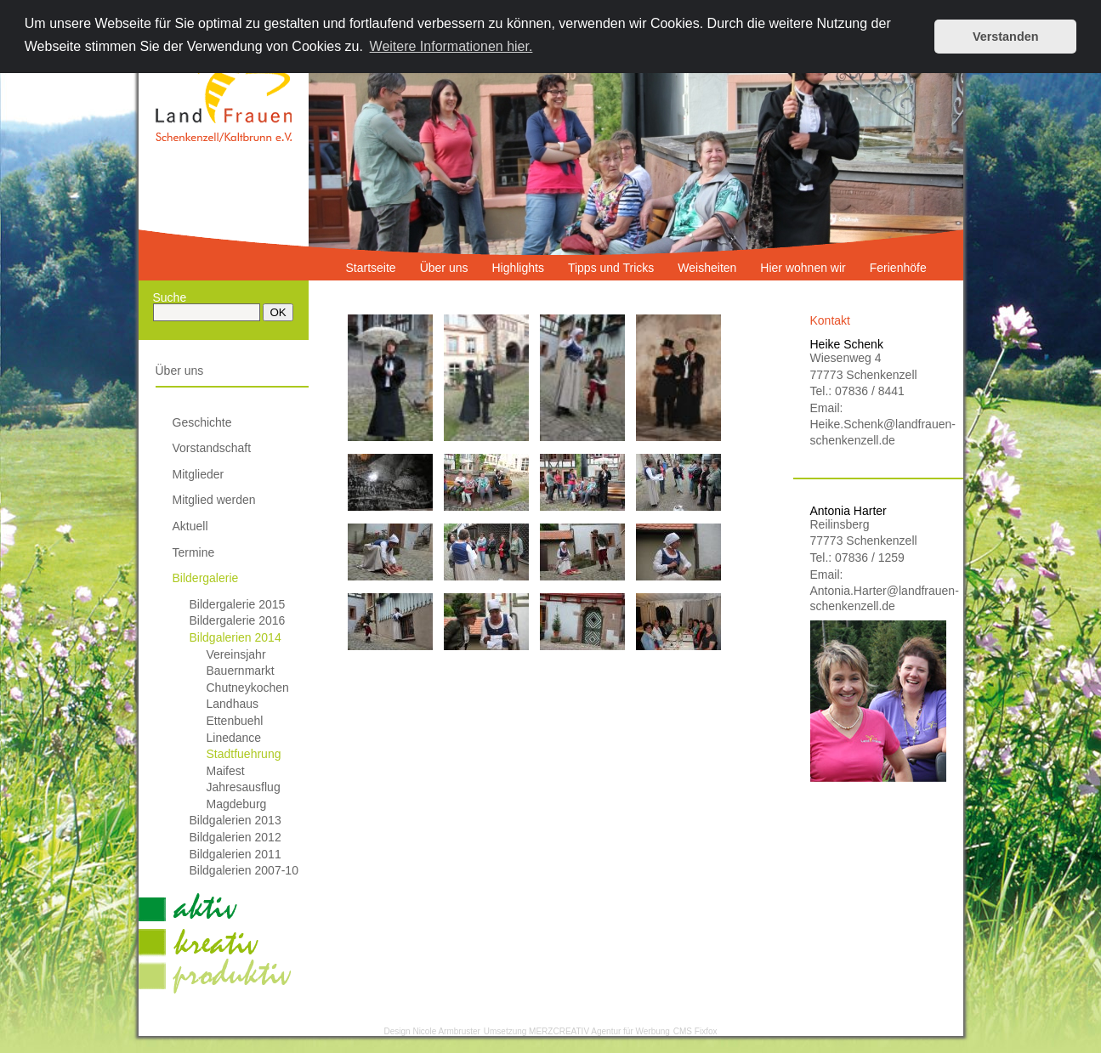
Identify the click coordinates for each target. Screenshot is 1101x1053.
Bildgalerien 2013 (235, 820)
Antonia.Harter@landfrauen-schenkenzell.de (878, 598)
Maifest (226, 771)
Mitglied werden (214, 500)
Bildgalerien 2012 (235, 837)
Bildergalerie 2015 (238, 604)
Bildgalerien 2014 (235, 637)
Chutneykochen (248, 687)
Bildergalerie (206, 578)
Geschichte (202, 422)
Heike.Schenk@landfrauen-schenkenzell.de (878, 431)
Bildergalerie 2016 (238, 620)
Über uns (180, 370)
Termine (194, 552)
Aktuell (190, 526)
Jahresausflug (244, 787)
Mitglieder (198, 474)
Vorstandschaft (212, 448)
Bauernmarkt (241, 670)
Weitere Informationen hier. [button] (451, 46)
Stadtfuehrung (244, 754)
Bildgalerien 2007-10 (244, 870)
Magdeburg (237, 804)
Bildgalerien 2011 (235, 854)
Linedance (234, 737)
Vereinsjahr (236, 654)
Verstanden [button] (1006, 36)
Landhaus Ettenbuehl (235, 712)
